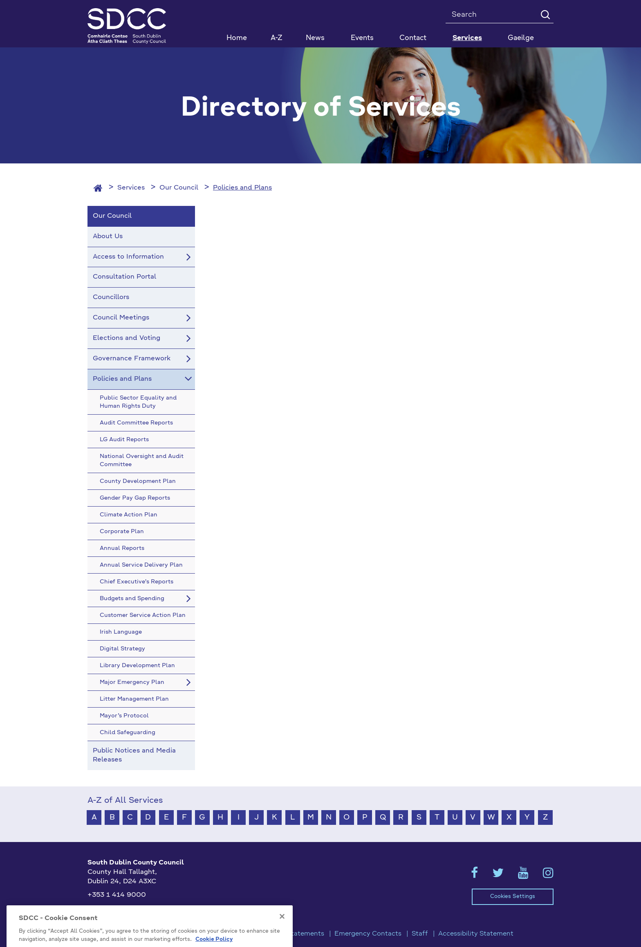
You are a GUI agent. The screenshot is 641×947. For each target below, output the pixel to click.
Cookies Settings (512, 896)
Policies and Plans (242, 188)
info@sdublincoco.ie (120, 908)
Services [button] (467, 38)
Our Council (178, 188)
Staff (420, 934)
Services (131, 188)
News (315, 38)
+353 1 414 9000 (116, 895)
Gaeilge (521, 38)
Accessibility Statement (475, 934)
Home (236, 38)
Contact (412, 38)
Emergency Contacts (367, 934)
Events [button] (362, 38)
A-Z (276, 38)
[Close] (282, 931)
